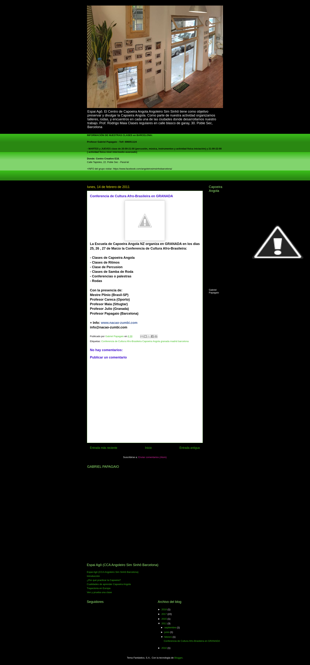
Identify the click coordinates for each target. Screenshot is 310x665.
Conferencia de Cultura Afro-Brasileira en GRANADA (192, 641)
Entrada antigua (190, 447)
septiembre (170, 627)
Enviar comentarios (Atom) (152, 457)
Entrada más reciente (103, 447)
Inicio (148, 447)
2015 (164, 618)
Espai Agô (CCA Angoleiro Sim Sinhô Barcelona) (112, 572)
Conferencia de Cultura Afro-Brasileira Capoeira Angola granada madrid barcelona (145, 341)
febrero (168, 637)
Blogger (178, 657)
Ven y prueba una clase (99, 592)
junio (167, 632)
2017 (164, 614)
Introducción (93, 576)
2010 (164, 648)
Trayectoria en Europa (98, 588)
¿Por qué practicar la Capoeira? (104, 580)
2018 (164, 609)
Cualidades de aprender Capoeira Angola (109, 584)
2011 (164, 623)
